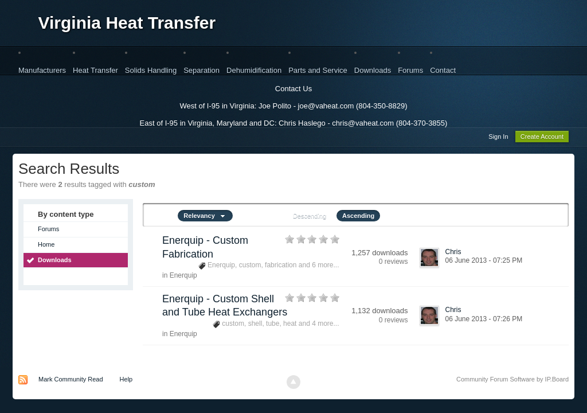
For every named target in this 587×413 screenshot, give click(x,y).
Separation (201, 70)
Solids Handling (151, 70)
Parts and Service (317, 70)
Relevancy (205, 217)
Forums (410, 70)
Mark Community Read (70, 380)
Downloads (372, 70)
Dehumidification (253, 70)
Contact (443, 70)
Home (46, 246)
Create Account (542, 138)
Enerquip (183, 277)
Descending (309, 217)
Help (126, 380)
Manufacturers (42, 70)
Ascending (358, 217)
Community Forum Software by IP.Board (512, 380)
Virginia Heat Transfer (127, 22)
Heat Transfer (95, 70)
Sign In (498, 138)
